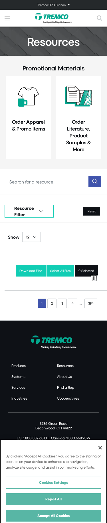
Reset (92, 211)
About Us (64, 376)
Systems (18, 376)
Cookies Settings (53, 485)
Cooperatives (68, 398)
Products (18, 365)
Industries (19, 398)
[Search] (47, 181)
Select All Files (60, 271)
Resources (65, 365)
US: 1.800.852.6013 (32, 438)
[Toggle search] (99, 18)
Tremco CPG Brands (51, 5)
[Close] (100, 450)
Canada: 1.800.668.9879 (70, 438)
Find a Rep (65, 387)
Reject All (53, 501)
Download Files (30, 271)
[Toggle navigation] (53, 5)
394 (91, 303)
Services (18, 387)
